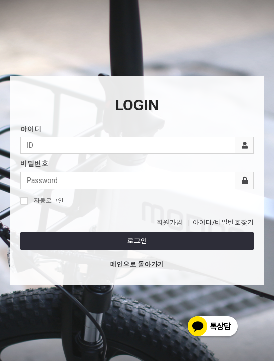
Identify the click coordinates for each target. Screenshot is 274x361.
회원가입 (169, 222)
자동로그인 (42, 200)
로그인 (137, 241)
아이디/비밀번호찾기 (223, 222)
